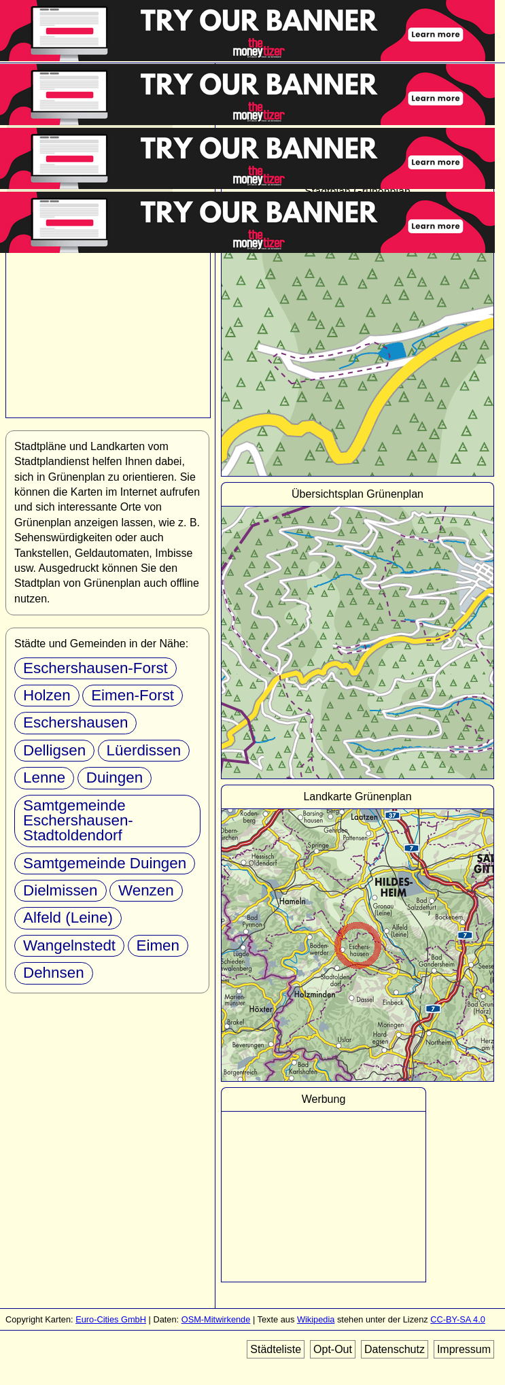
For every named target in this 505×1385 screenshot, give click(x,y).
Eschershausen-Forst (95, 668)
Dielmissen (60, 890)
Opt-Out (332, 1349)
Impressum (464, 1349)
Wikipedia (315, 1319)
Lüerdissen (144, 750)
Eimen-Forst (132, 695)
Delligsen (54, 750)
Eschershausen (75, 722)
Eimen (158, 945)
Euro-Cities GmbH (110, 1319)
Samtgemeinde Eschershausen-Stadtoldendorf (78, 820)
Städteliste (275, 1349)
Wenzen (146, 890)
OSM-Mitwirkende (216, 1319)
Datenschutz (394, 1349)
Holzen (47, 695)
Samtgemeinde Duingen (104, 863)
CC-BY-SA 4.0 (457, 1319)
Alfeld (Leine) (68, 917)
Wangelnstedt (69, 945)
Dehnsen (53, 972)
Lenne (44, 777)
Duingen (114, 777)
